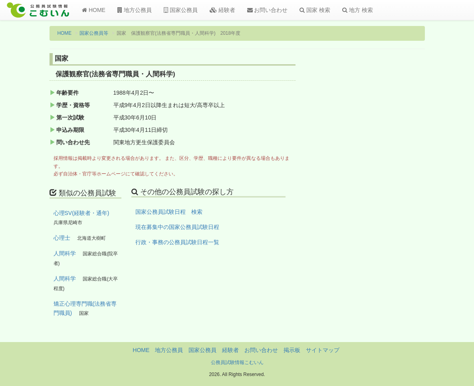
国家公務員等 (93, 33)
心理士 (62, 238)
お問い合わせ (267, 10)
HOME (93, 10)
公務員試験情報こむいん (237, 362)
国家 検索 (314, 10)
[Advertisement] (382, 185)
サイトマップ (322, 350)
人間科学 (65, 253)
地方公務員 (134, 10)
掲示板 (292, 350)
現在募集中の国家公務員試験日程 (177, 227)
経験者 (222, 10)
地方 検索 (357, 10)
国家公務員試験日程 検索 (168, 212)
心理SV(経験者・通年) (81, 213)
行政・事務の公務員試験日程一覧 (177, 242)
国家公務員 (181, 10)
